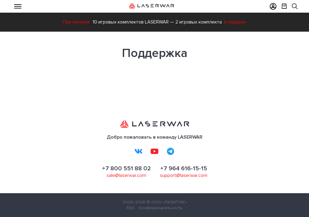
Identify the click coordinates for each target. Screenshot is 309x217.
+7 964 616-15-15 (183, 168)
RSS (130, 207)
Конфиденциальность (161, 207)
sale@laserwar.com (126, 175)
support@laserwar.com (183, 175)
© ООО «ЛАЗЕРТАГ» (167, 202)
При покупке (76, 22)
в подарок (235, 22)
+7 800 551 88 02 (126, 168)
